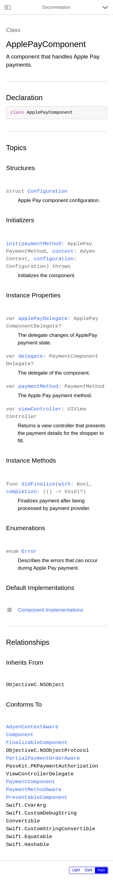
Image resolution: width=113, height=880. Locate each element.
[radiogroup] (88, 870)
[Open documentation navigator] (8, 7)
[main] (56, 437)
